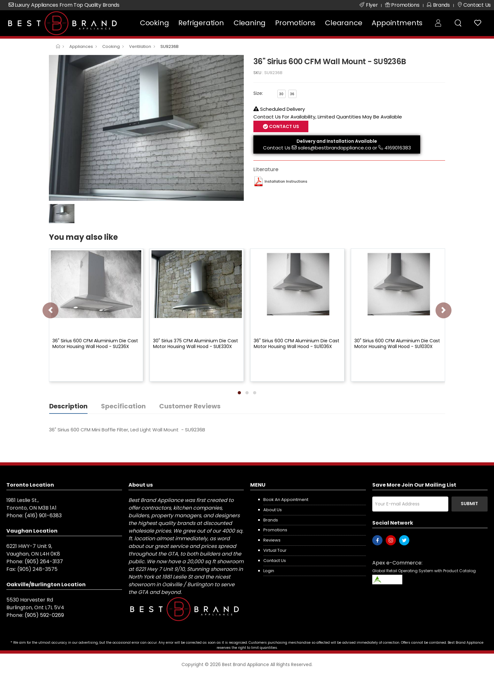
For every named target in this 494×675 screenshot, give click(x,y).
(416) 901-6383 (43, 515)
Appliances (81, 46)
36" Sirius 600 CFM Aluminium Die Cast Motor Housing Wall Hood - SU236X (95, 344)
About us (272, 510)
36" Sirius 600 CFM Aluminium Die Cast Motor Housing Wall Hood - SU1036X (296, 344)
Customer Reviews (189, 406)
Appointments (397, 23)
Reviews (272, 540)
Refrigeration (201, 23)
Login (268, 571)
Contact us (274, 560)
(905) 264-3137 (44, 561)
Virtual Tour (275, 550)
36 (292, 94)
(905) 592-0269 (44, 615)
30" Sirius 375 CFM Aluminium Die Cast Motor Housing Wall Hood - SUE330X (195, 344)
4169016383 (397, 147)
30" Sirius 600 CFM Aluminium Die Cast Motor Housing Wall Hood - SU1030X (397, 344)
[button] (239, 393)
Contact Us (283, 126)
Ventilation (140, 46)
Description (68, 406)
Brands (270, 520)
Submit (469, 503)
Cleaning (250, 23)
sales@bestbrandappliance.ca (334, 147)
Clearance (343, 23)
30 (281, 94)
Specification (123, 406)
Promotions (295, 23)
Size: (258, 93)
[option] (146, 128)
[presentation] (50, 310)
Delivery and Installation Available (337, 141)
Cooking (154, 23)
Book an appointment (285, 500)
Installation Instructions (286, 181)
